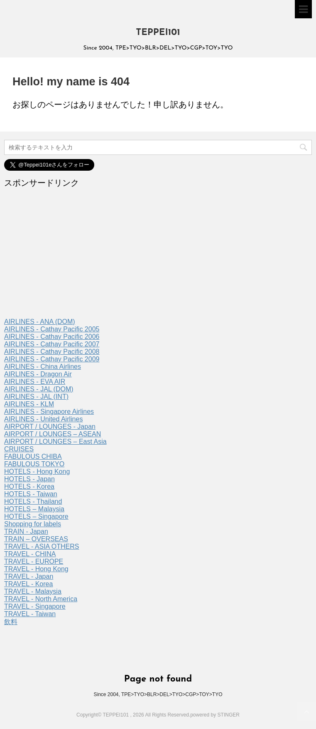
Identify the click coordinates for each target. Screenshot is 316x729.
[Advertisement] (158, 255)
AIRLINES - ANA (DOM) (39, 321)
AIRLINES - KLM (29, 404)
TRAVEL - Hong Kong (36, 568)
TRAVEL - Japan (28, 576)
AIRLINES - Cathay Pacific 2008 (51, 351)
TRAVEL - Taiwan (30, 613)
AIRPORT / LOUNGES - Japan (50, 426)
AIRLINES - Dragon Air (38, 374)
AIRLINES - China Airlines (42, 366)
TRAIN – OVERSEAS (36, 538)
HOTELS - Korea (29, 486)
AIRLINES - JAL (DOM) (38, 389)
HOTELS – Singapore (36, 516)
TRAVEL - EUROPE (33, 561)
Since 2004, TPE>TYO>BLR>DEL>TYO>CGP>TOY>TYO (157, 694)
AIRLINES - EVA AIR (34, 381)
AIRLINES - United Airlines (43, 419)
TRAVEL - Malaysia (32, 591)
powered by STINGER (215, 715)
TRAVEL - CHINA (30, 553)
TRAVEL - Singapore (35, 606)
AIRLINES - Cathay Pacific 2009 (51, 359)
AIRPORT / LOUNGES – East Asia (55, 441)
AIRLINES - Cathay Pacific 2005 (51, 329)
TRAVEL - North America (40, 598)
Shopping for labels (32, 523)
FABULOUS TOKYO (34, 464)
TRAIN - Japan (26, 531)
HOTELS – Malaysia (34, 509)
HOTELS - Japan (29, 479)
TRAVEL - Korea (28, 583)
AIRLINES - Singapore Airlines (49, 411)
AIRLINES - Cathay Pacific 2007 (51, 344)
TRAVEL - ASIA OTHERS (41, 546)
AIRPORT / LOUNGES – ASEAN (52, 434)
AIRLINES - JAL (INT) (36, 396)
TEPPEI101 (158, 32)
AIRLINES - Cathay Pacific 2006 (51, 336)
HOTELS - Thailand (33, 501)
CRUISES (19, 449)
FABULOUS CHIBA (33, 456)
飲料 (10, 621)
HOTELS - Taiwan (30, 494)
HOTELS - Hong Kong (37, 471)
